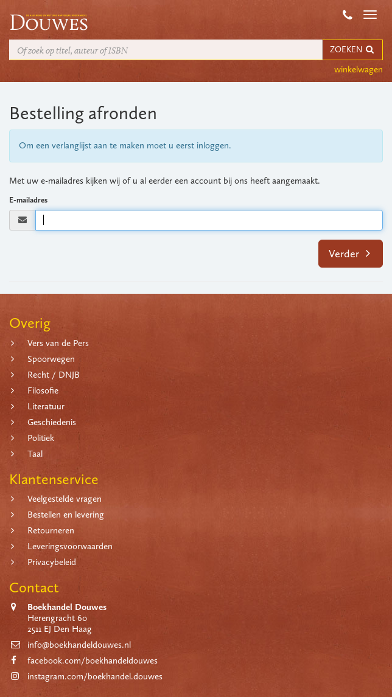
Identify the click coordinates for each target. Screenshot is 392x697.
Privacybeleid (51, 562)
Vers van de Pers (58, 343)
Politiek (40, 437)
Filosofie (42, 390)
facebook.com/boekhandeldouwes (92, 660)
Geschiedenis (51, 422)
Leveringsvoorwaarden (70, 546)
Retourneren (50, 530)
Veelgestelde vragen (64, 498)
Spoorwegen (51, 358)
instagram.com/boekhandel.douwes (95, 676)
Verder (350, 253)
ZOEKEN (352, 49)
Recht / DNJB (53, 374)
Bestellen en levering (65, 514)
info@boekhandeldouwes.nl (79, 644)
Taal (35, 453)
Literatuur (46, 406)
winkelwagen (358, 69)
